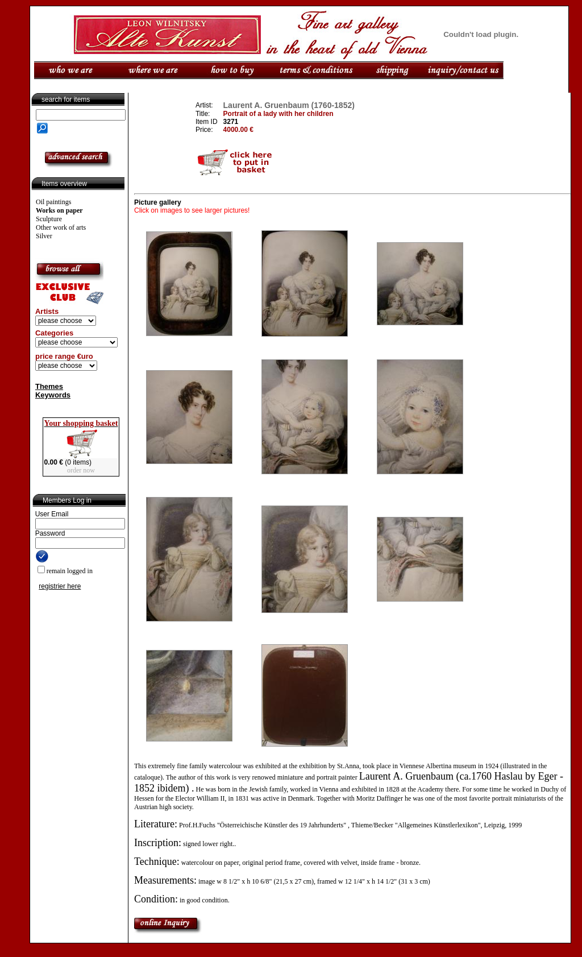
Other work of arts (61, 227)
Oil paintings (53, 202)
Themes (49, 386)
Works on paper (59, 210)
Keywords (52, 395)
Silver (44, 236)
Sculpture (49, 219)
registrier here (60, 586)
